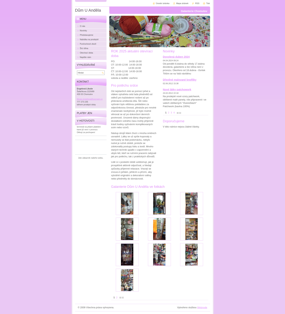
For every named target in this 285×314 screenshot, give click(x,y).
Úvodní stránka (162, 3)
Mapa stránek (182, 3)
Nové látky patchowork (177, 89)
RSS (197, 3)
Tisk (208, 3)
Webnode (202, 307)
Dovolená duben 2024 (176, 56)
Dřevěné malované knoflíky (180, 79)
